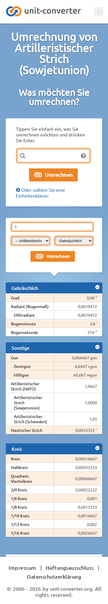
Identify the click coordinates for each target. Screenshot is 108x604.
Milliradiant (24, 315)
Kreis (15, 458)
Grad (15, 297)
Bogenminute (23, 323)
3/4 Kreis (19, 489)
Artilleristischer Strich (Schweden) (30, 419)
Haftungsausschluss (70, 568)
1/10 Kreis (20, 515)
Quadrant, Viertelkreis (21, 478)
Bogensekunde (24, 332)
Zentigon (22, 366)
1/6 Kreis (19, 498)
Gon (14, 357)
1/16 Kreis (20, 532)
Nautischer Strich (26, 430)
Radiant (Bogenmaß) (30, 306)
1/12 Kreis (20, 524)
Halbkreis (19, 467)
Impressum (22, 568)
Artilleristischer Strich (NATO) (25, 386)
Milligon (21, 374)
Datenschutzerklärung (54, 576)
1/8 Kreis (19, 507)
